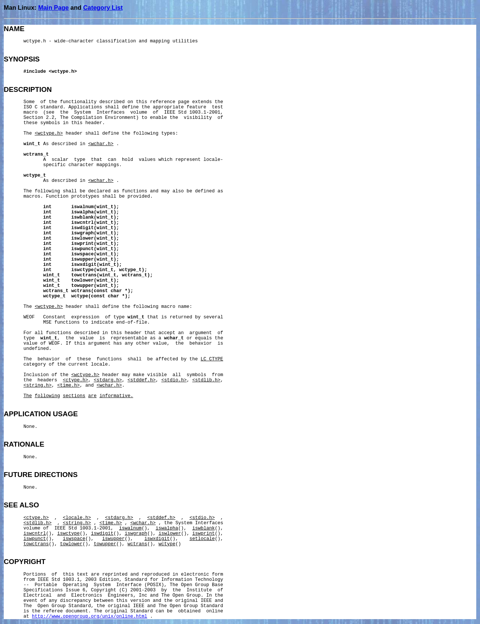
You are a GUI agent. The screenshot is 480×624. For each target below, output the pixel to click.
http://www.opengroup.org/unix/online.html (89, 616)
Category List (103, 7)
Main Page (53, 7)
